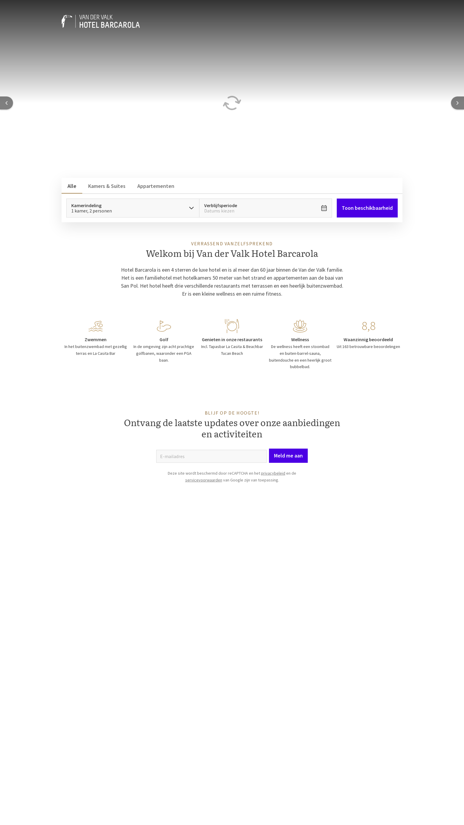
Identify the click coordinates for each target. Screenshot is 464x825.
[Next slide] (457, 102)
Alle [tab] (71, 186)
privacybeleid (273, 473)
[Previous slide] (6, 102)
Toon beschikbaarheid (367, 207)
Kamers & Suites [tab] (106, 186)
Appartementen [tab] (155, 186)
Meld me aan (288, 455)
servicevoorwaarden (203, 480)
